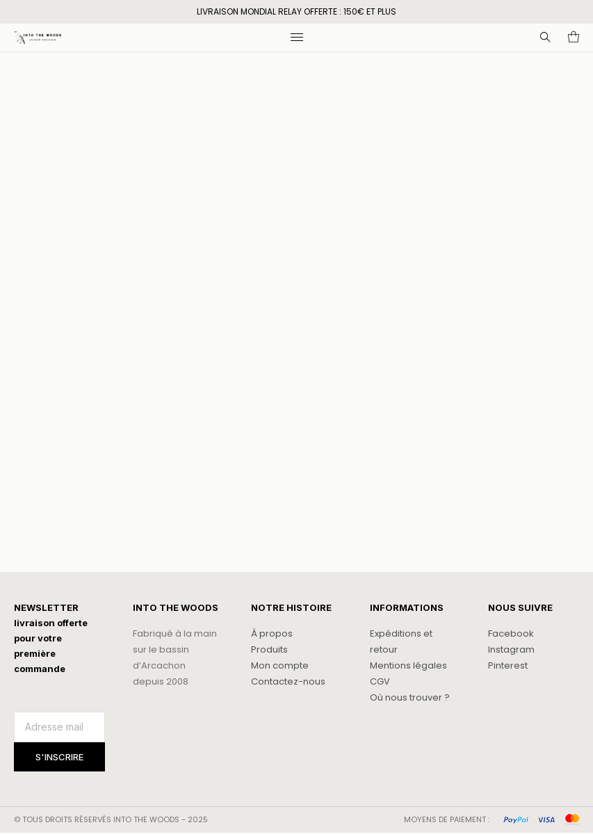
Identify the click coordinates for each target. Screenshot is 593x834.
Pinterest (508, 665)
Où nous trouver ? (410, 697)
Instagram (511, 649)
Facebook (511, 633)
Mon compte (280, 665)
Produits (269, 649)
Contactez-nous (288, 681)
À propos (272, 633)
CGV (380, 681)
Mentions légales (408, 665)
